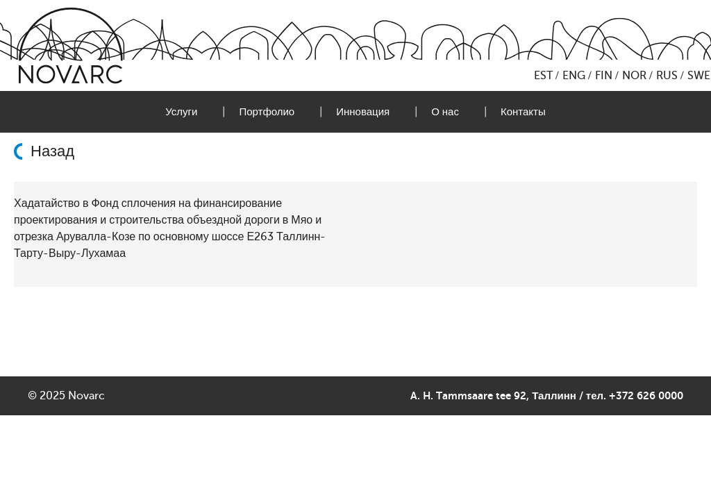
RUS (667, 75)
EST (543, 75)
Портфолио (266, 111)
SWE (698, 75)
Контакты (523, 111)
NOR (634, 75)
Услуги (181, 111)
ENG (573, 75)
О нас (445, 111)
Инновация (363, 111)
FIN (603, 75)
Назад (52, 151)
